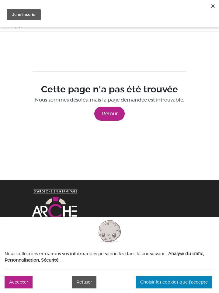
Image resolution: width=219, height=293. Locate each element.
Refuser (84, 282)
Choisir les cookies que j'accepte (174, 282)
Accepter (18, 282)
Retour (110, 113)
